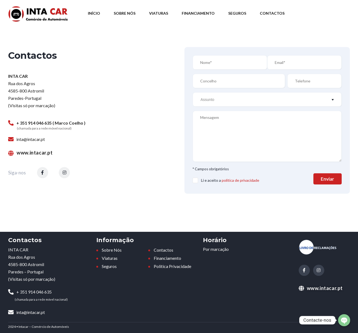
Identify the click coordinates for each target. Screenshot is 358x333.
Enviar (324, 179)
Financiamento (198, 13)
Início (94, 13)
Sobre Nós (124, 13)
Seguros (237, 13)
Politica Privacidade (172, 266)
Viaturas (158, 13)
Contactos (272, 13)
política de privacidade (240, 180)
